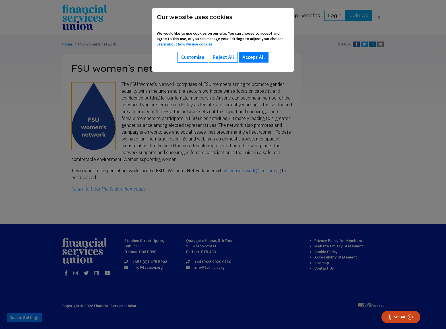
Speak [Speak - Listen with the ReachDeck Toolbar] (400, 317)
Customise (193, 57)
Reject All (223, 57)
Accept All (253, 57)
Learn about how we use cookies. (185, 44)
